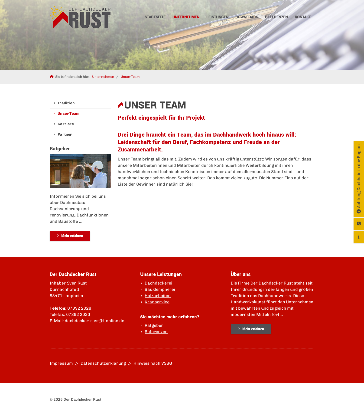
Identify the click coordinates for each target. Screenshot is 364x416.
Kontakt (303, 17)
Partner (65, 134)
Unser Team (130, 77)
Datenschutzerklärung (103, 363)
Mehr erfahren (72, 235)
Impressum (61, 363)
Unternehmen (185, 17)
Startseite (155, 17)
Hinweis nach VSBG (152, 363)
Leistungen (217, 17)
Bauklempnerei (160, 289)
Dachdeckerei (158, 283)
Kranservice (157, 302)
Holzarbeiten (158, 295)
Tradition (66, 103)
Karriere (66, 124)
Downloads (246, 17)
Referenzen (276, 17)
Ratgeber (154, 325)
